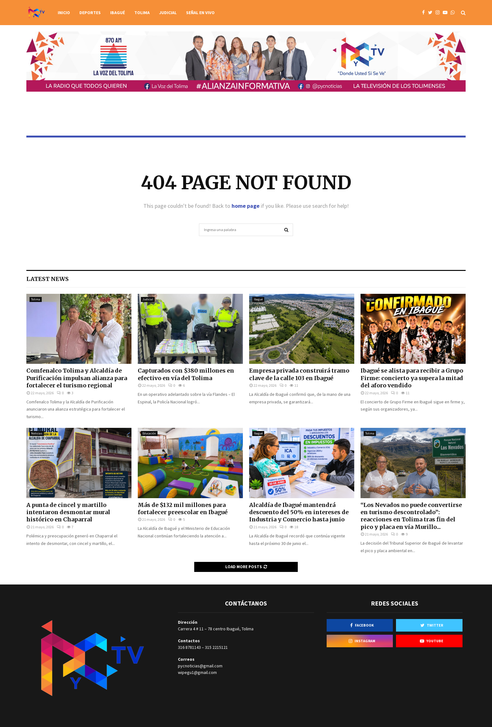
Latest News (47, 279)
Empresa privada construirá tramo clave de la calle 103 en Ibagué (299, 374)
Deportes (90, 12)
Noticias (36, 433)
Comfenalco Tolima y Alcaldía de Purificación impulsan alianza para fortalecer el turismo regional (76, 378)
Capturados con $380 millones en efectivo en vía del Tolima (186, 374)
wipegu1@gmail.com (197, 672)
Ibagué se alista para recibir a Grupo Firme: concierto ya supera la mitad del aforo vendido (412, 378)
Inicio (64, 12)
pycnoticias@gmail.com (200, 666)
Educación (149, 433)
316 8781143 (189, 647)
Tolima (142, 12)
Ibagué (117, 12)
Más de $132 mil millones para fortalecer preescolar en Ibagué (182, 508)
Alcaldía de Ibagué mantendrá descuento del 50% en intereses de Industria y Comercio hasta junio (299, 512)
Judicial (168, 12)
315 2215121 (216, 647)
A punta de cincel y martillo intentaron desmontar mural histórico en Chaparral (68, 512)
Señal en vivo (200, 12)
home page (245, 205)
